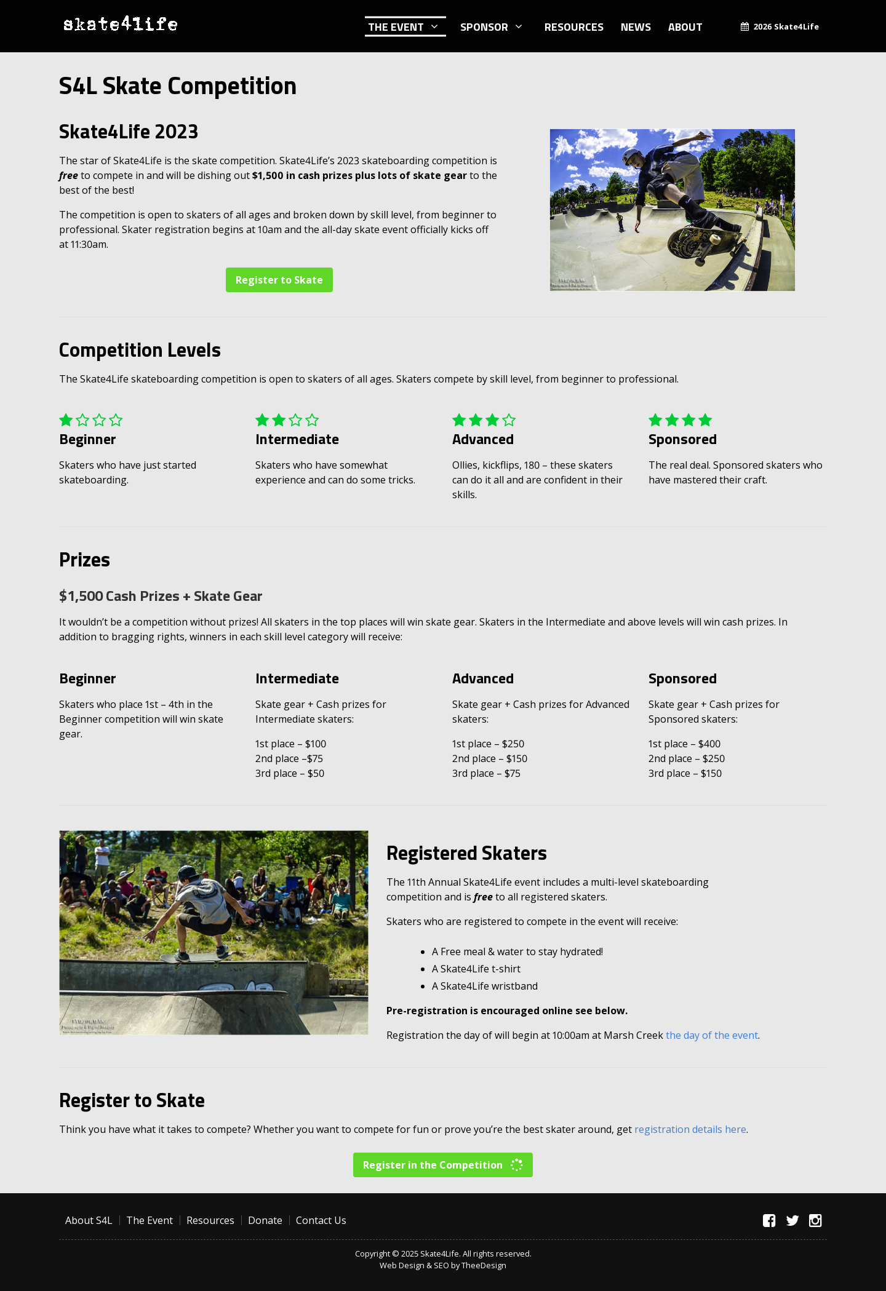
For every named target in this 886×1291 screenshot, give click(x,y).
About (685, 26)
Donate (265, 1220)
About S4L (89, 1220)
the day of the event (712, 1035)
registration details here (690, 1129)
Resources (574, 26)
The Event (396, 26)
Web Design (402, 1265)
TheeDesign (483, 1265)
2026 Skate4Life (786, 26)
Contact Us (321, 1220)
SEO (441, 1265)
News (636, 26)
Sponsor (484, 26)
